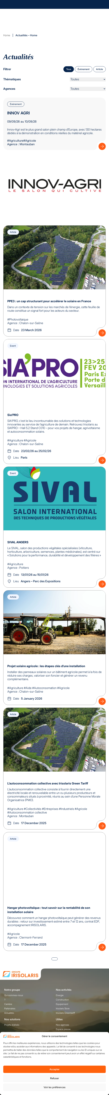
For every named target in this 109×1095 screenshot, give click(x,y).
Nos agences (62, 1024)
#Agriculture (15, 140)
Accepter (54, 1069)
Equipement (62, 1004)
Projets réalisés (11, 1024)
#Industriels (66, 809)
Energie (60, 995)
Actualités (9, 1012)
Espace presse (63, 1029)
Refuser (54, 1078)
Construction (62, 999)
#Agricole (30, 440)
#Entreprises (50, 809)
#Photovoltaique (17, 319)
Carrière (8, 1004)
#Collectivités (32, 809)
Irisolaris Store (63, 1008)
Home (6, 35)
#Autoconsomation (44, 688)
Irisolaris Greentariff (65, 1012)
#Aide (28, 688)
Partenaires (9, 1008)
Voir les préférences (55, 1087)
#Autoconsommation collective (27, 812)
